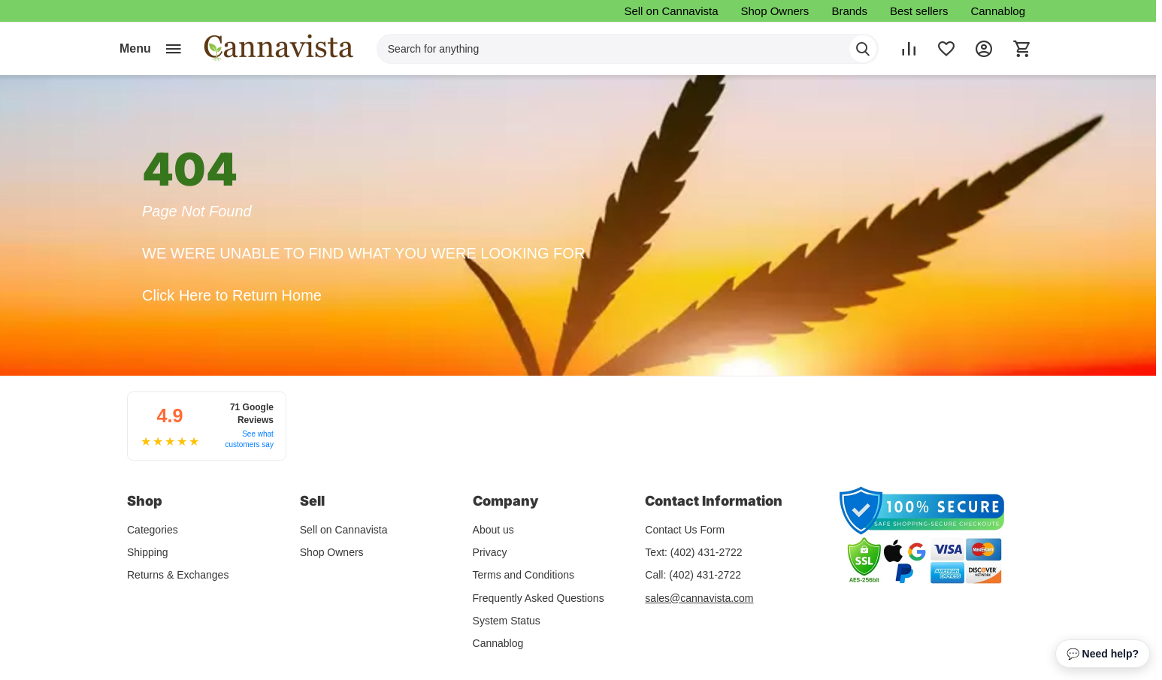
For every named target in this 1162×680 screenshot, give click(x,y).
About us (493, 528)
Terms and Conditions (523, 574)
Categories (152, 528)
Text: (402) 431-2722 (693, 552)
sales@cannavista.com (699, 597)
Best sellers (919, 11)
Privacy (490, 552)
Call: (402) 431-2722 (693, 574)
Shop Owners (774, 11)
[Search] (862, 48)
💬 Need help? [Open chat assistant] (1103, 654)
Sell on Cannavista (671, 11)
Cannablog (997, 11)
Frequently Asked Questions (538, 597)
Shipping (147, 552)
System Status (506, 619)
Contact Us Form (685, 528)
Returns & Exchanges (177, 574)
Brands (849, 11)
